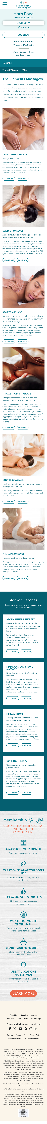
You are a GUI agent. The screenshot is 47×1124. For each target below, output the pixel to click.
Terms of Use (21, 1035)
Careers (34, 1015)
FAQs (24, 70)
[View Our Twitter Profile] (14, 1029)
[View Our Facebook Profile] (10, 1029)
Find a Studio (23, 1019)
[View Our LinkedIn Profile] (36, 1029)
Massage (7, 63)
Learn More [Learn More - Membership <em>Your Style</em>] (23, 993)
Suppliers (24, 1015)
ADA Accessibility (14, 1039)
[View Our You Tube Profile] (20, 1029)
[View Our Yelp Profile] (26, 1029)
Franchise (13, 1015)
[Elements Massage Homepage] (23, 4)
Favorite (24, 27)
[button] (5, 4)
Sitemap (10, 1035)
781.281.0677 (23, 23)
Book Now (23, 35)
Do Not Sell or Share (31, 1039)
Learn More (9, 179)
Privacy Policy (35, 1035)
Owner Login (36, 1019)
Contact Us (10, 1019)
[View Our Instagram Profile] (30, 1029)
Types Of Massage (11, 70)
